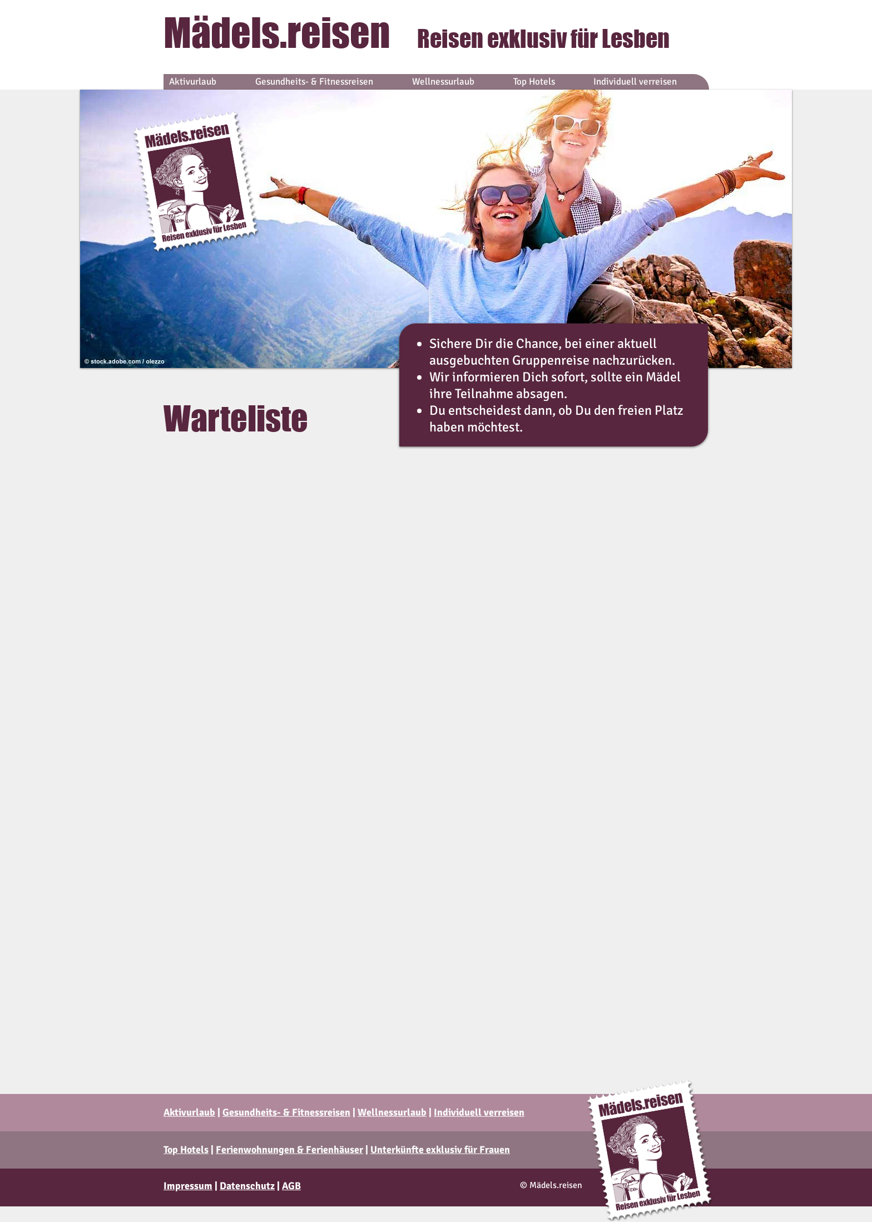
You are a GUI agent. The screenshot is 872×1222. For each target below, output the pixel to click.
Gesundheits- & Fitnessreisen (286, 1112)
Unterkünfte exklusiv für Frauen (440, 1150)
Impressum (188, 1186)
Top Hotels (186, 1150)
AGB (291, 1186)
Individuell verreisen (479, 1112)
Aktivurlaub (189, 1112)
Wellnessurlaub (392, 1112)
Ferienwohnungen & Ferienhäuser (289, 1150)
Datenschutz (247, 1186)
